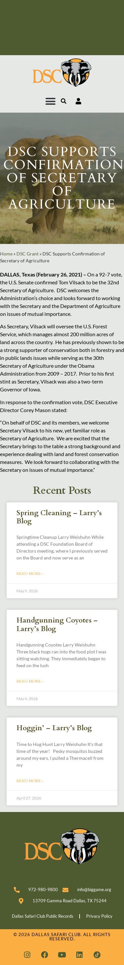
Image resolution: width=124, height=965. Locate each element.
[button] (50, 101)
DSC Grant (27, 253)
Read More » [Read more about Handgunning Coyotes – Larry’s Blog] (29, 681)
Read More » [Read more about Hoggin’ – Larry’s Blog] (29, 780)
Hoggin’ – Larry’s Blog (54, 728)
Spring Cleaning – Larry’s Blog (59, 517)
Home (6, 253)
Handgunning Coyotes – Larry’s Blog (57, 624)
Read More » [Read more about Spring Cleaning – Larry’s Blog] (29, 573)
